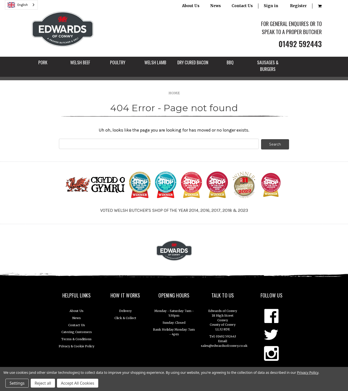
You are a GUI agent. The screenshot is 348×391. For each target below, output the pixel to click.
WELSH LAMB (155, 62)
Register (298, 5)
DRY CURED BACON (192, 62)
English (18, 5)
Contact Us (242, 5)
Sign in (271, 5)
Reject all (43, 383)
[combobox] (21, 5)
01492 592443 (300, 43)
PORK (42, 62)
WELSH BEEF (80, 62)
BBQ (230, 62)
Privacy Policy (307, 372)
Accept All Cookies (77, 383)
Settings (17, 383)
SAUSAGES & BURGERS (267, 65)
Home (174, 93)
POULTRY (117, 62)
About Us (190, 5)
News (215, 5)
